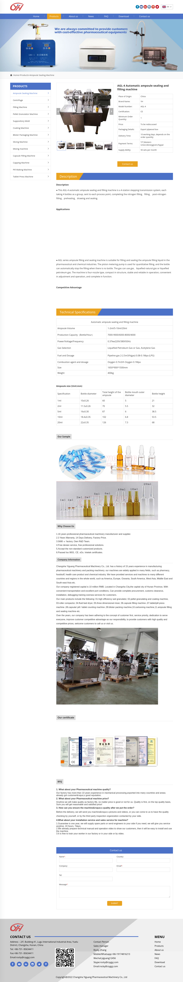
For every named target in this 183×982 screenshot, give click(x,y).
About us (73, 16)
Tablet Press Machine (23, 176)
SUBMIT (114, 903)
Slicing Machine (20, 141)
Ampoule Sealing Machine (42, 75)
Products (54, 16)
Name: (62, 857)
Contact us (144, 16)
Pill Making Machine (22, 169)
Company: (63, 866)
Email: (120, 866)
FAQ (106, 16)
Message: (63, 884)
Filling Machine (20, 107)
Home (36, 16)
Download (124, 16)
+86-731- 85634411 (24, 949)
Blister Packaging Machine (25, 134)
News (91, 16)
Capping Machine (21, 162)
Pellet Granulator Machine (25, 114)
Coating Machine (21, 128)
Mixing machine (20, 148)
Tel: (60, 875)
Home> (16, 75)
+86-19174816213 (121, 954)
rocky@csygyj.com (25, 957)
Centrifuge (18, 100)
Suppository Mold (21, 121)
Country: (120, 857)
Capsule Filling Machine (24, 155)
